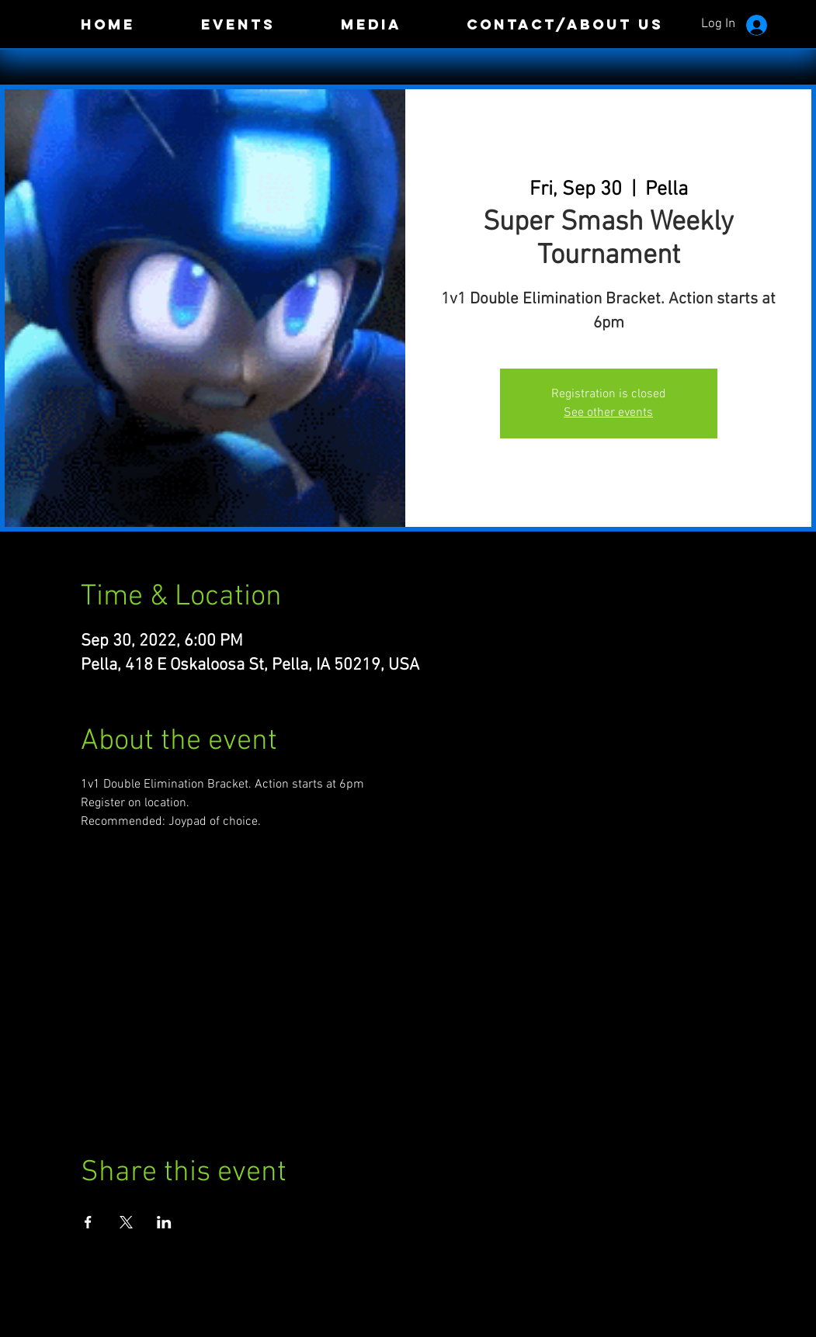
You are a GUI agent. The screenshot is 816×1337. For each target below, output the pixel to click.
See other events (608, 413)
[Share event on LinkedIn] (164, 1222)
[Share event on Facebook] (88, 1222)
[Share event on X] (126, 1222)
